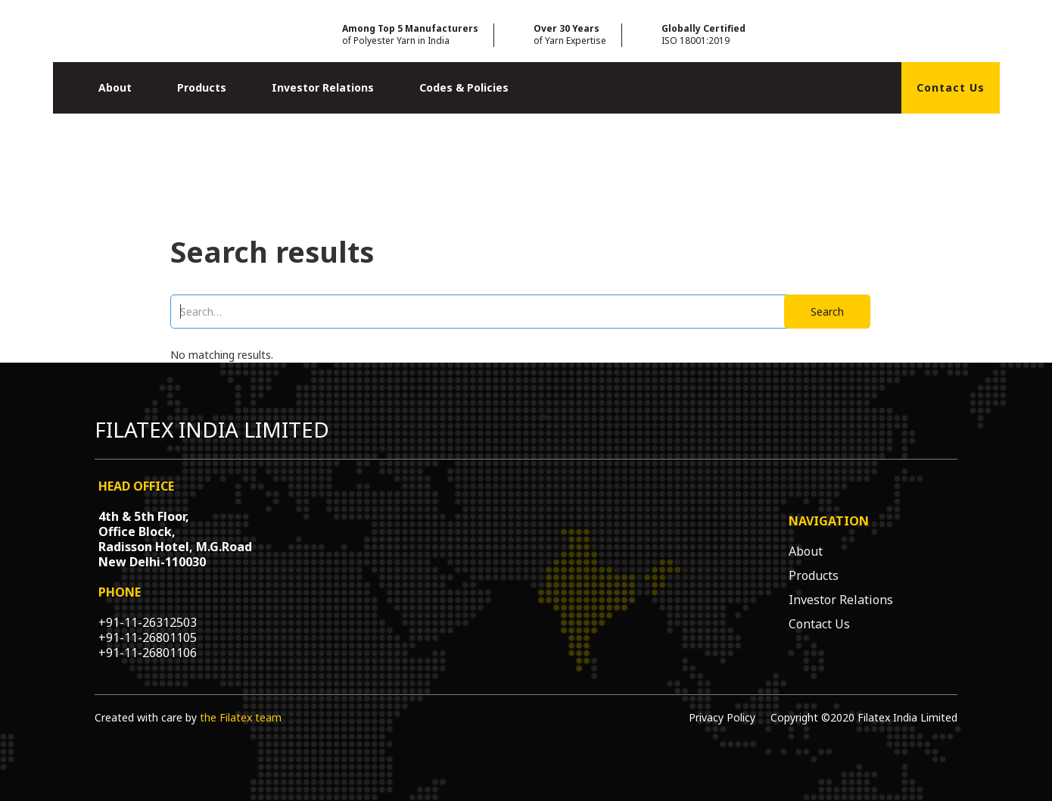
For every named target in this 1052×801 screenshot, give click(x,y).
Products (201, 87)
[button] (115, 88)
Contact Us (951, 87)
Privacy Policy (722, 717)
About (115, 87)
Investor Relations (323, 87)
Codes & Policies (464, 87)
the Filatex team (241, 717)
